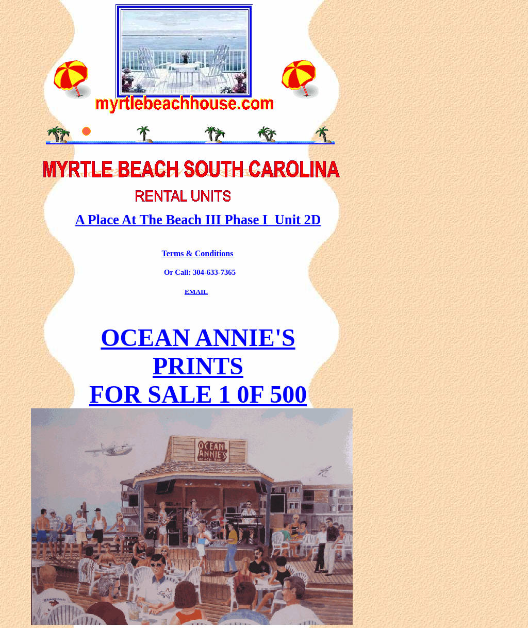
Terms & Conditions (198, 253)
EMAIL (196, 291)
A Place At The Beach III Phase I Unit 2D (198, 219)
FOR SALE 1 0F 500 (198, 394)
